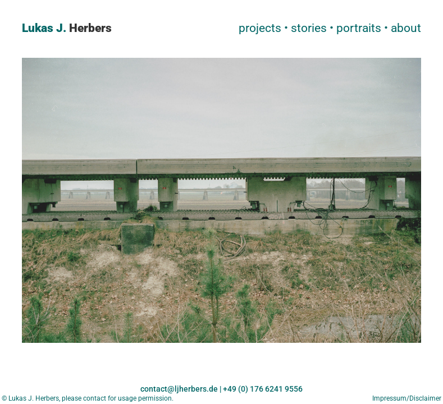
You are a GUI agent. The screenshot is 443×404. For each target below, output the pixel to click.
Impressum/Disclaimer (407, 398)
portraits (358, 28)
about (406, 28)
